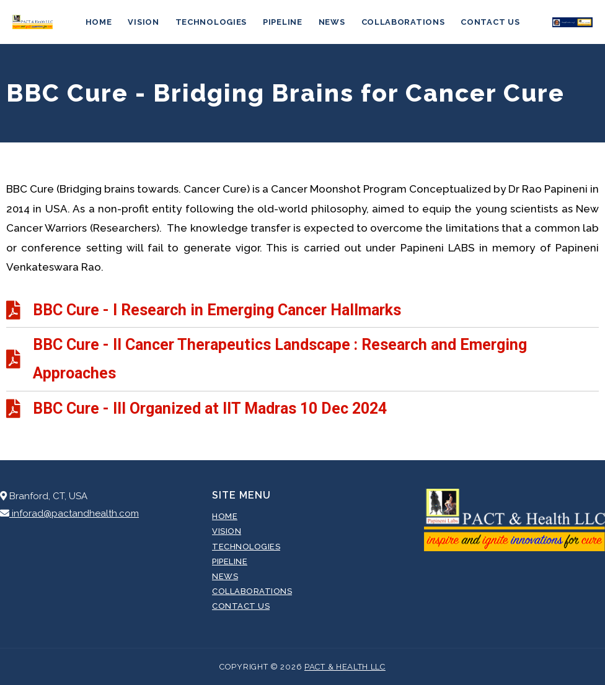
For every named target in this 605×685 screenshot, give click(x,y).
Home (99, 22)
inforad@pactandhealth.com (69, 513)
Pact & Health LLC (345, 666)
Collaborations (403, 22)
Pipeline (282, 22)
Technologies (211, 22)
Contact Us (490, 22)
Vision (143, 22)
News (332, 22)
